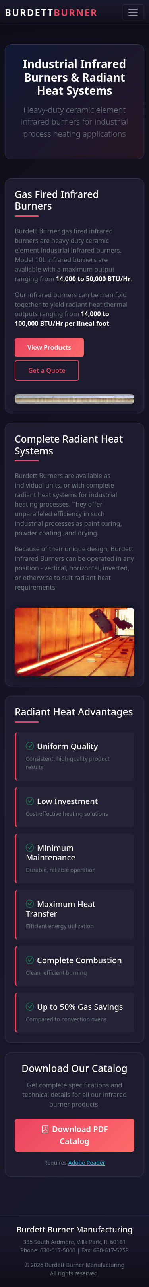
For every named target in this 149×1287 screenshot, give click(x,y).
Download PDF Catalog (74, 1135)
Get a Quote (47, 370)
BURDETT (51, 12)
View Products (49, 347)
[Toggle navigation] (133, 12)
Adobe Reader (86, 1162)
